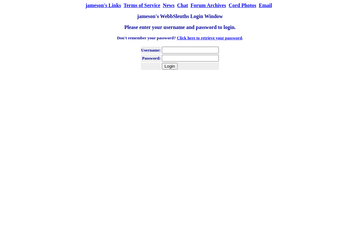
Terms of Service (142, 5)
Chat (182, 5)
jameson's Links (103, 5)
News (168, 5)
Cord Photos (242, 5)
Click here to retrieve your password (209, 37)
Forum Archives (208, 5)
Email (265, 5)
